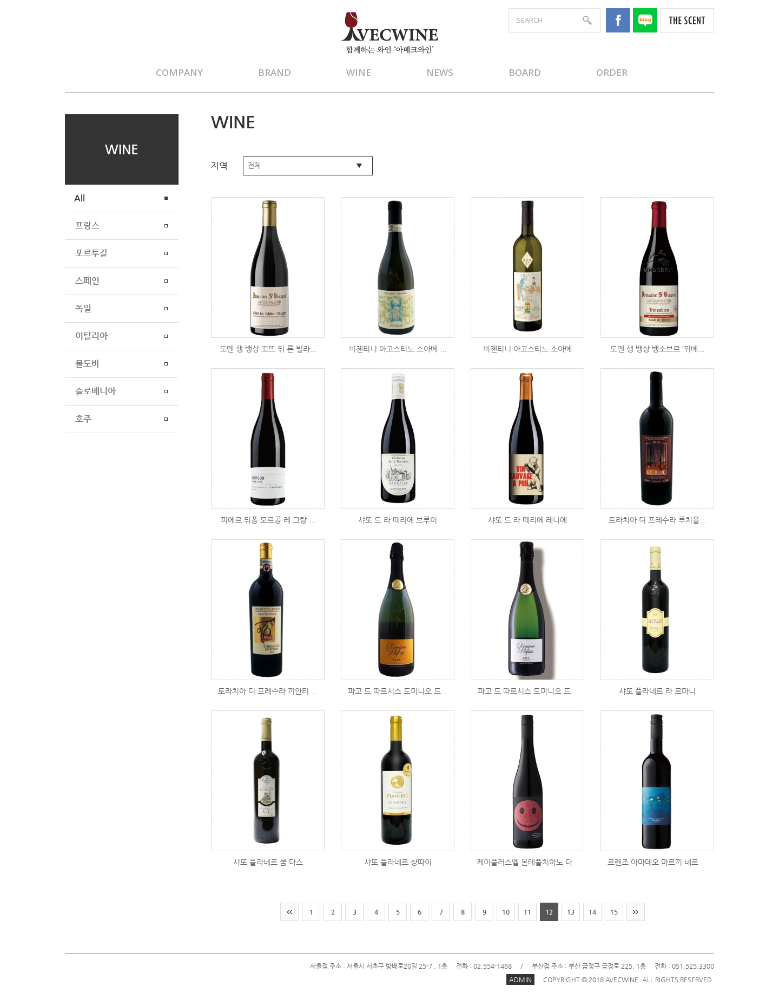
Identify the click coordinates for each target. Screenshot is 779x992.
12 (549, 912)
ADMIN (520, 979)
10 (506, 912)
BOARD (525, 72)
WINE (358, 72)
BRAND (274, 72)
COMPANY (179, 72)
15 (614, 912)
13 (571, 912)
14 (592, 912)
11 (527, 912)
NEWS (439, 72)
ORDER (612, 72)
